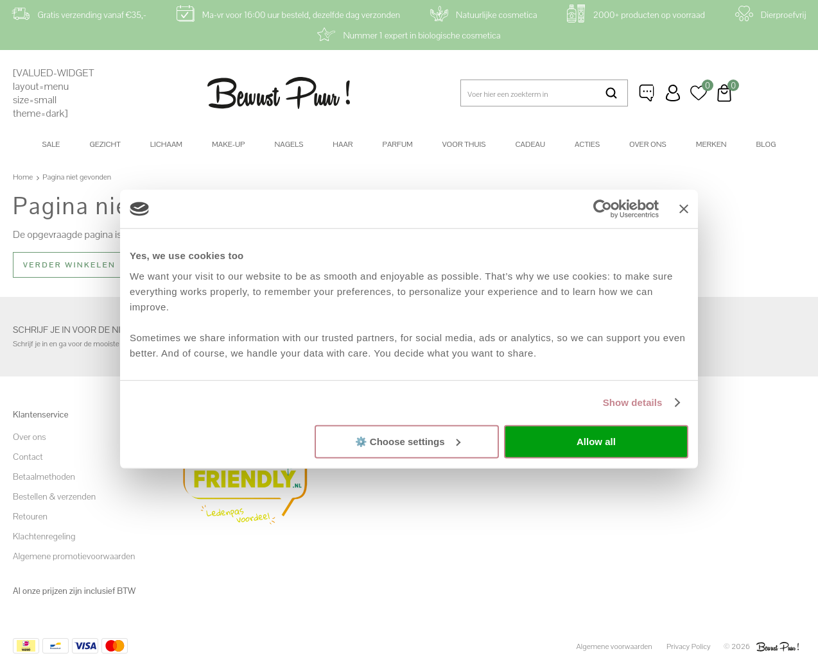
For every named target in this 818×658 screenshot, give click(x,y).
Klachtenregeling (44, 536)
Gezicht (104, 144)
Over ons (647, 144)
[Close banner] (683, 209)
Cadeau (529, 144)
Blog (766, 144)
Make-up (228, 144)
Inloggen (673, 93)
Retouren (30, 516)
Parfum (398, 144)
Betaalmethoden (44, 476)
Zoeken (611, 93)
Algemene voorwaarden (614, 646)
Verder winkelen (69, 265)
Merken (711, 144)
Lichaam (166, 144)
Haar (342, 144)
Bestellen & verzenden (54, 496)
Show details (633, 402)
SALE (51, 144)
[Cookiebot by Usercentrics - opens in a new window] (602, 209)
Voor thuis (464, 144)
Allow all (596, 441)
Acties (587, 144)
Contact (28, 456)
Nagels (288, 144)
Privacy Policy (688, 646)
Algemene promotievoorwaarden (74, 556)
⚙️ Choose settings (407, 440)
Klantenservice (647, 93)
